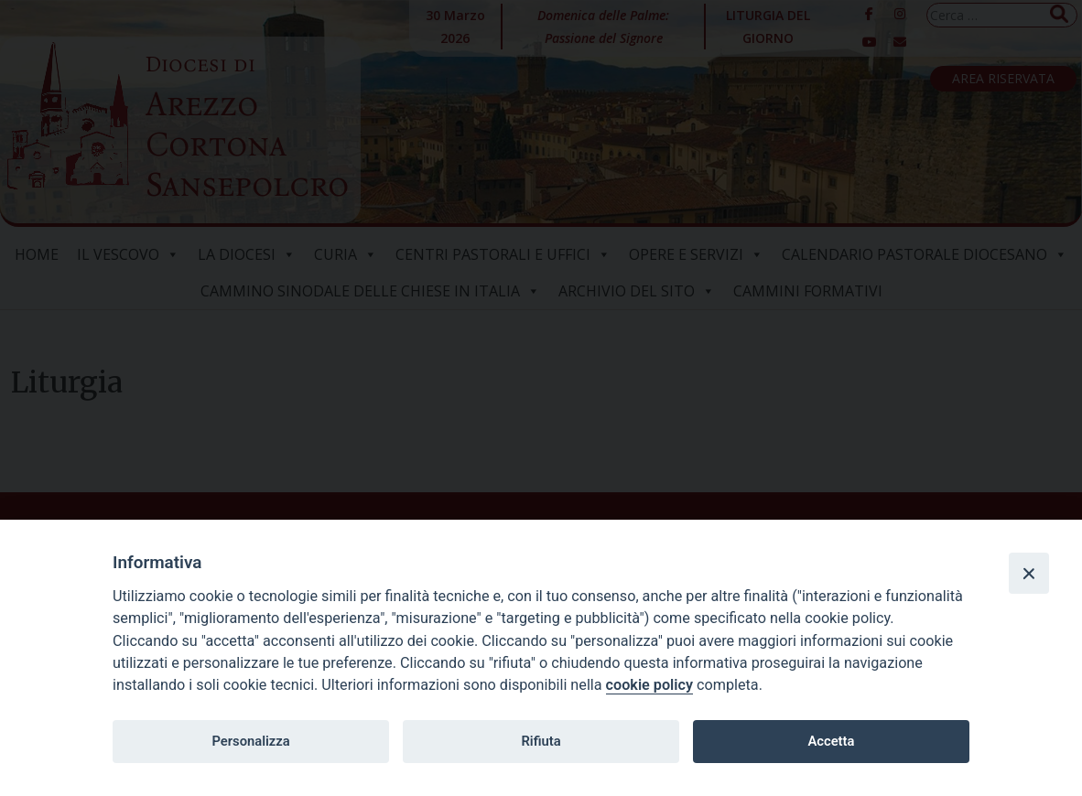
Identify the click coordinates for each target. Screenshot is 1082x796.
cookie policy (649, 685)
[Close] (1029, 573)
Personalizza (250, 741)
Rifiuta (540, 741)
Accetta (830, 741)
